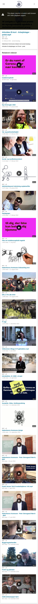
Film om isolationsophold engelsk (13, 240)
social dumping (16, 41)
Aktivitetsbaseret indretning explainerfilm (16, 186)
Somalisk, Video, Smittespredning (13, 403)
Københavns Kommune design (12, 430)
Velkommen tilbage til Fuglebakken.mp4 (15, 349)
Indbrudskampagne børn (10, 597)
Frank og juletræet (8, 570)
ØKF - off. (4, 37)
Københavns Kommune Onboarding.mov (16, 267)
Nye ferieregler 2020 (9, 105)
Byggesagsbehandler (9, 542)
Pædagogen (6, 213)
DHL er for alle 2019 (8, 295)
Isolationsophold (7, 78)
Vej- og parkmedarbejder (10, 132)
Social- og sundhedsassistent (12, 159)
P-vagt (4, 322)
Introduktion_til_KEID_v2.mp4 (12, 376)
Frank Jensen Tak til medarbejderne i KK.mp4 (17, 486)
